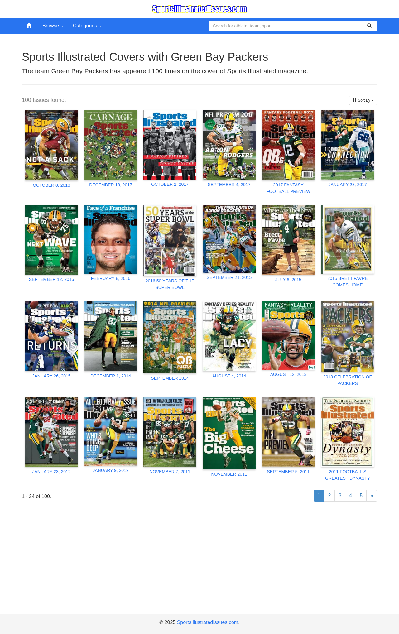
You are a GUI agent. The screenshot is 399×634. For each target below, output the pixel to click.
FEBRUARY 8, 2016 (110, 278)
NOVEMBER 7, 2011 (170, 471)
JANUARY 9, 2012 (110, 470)
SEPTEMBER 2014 (170, 378)
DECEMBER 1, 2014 (110, 375)
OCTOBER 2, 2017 (170, 184)
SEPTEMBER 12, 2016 (51, 279)
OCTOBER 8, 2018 (51, 185)
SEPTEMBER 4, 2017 (229, 184)
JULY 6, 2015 (288, 279)
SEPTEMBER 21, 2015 (229, 277)
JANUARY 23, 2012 (51, 471)
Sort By (363, 100)
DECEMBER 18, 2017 (110, 184)
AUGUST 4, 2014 (229, 375)
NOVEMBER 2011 (229, 474)
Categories (87, 25)
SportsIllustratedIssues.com (207, 622)
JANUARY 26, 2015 (51, 375)
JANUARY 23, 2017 (347, 184)
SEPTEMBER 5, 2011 (288, 471)
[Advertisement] (199, 565)
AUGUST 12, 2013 (288, 374)
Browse (53, 25)
